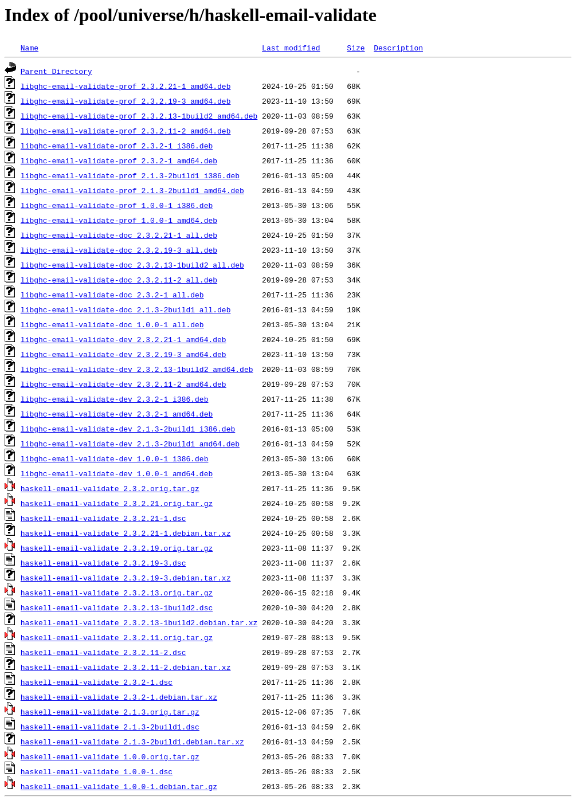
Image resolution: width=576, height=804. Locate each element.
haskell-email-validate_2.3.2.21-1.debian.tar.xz (126, 533)
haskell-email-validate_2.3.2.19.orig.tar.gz (117, 548)
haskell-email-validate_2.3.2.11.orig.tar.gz (117, 637)
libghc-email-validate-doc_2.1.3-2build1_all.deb (126, 309)
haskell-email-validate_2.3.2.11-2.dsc (103, 652)
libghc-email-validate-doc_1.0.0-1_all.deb (112, 324)
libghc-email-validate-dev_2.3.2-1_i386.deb (115, 399)
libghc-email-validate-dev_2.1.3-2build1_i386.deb (128, 428)
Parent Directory (56, 71)
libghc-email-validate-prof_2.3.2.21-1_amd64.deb (126, 86)
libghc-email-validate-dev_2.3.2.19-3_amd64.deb (123, 354)
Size (356, 47)
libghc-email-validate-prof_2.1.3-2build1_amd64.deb (132, 190)
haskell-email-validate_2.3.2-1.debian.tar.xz (119, 697)
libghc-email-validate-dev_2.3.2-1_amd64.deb (117, 414)
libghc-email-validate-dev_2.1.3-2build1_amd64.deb (130, 443)
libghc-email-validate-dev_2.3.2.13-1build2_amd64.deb (137, 369)
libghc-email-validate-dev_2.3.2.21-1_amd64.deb (123, 339)
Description (398, 47)
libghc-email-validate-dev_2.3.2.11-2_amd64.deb (123, 384)
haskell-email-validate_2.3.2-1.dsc (97, 682)
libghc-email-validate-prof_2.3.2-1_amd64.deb (119, 160)
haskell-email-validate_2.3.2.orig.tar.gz (110, 488)
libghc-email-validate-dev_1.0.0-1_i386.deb (115, 458)
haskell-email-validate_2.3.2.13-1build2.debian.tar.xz (139, 622)
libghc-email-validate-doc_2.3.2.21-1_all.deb (119, 235)
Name (29, 47)
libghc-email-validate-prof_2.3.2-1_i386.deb (117, 145)
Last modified (291, 47)
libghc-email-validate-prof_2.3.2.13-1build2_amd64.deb (139, 116)
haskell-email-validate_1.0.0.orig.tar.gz (110, 756)
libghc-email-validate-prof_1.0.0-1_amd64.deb (119, 220)
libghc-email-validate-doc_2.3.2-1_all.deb (112, 294)
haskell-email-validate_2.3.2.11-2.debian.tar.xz (126, 667)
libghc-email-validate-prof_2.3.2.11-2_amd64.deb (126, 130)
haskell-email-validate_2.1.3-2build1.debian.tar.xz (132, 741)
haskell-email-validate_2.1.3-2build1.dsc (110, 726)
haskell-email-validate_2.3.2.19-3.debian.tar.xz (126, 577)
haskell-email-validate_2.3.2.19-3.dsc (103, 563)
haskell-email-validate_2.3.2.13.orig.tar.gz (117, 592)
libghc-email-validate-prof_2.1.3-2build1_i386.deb (130, 175)
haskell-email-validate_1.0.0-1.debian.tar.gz (119, 786)
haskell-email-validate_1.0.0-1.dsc (97, 771)
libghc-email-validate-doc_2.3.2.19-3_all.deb (119, 250)
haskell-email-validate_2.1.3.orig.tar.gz (110, 712)
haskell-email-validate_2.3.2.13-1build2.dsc (117, 607)
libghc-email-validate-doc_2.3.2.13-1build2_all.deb (132, 265)
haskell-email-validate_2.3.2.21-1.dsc (103, 518)
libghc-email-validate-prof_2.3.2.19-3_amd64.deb (126, 101)
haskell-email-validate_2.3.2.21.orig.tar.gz (117, 503)
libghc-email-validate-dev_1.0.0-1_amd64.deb (117, 473)
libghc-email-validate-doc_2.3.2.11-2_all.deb (119, 279)
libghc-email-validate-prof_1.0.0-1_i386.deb (117, 205)
